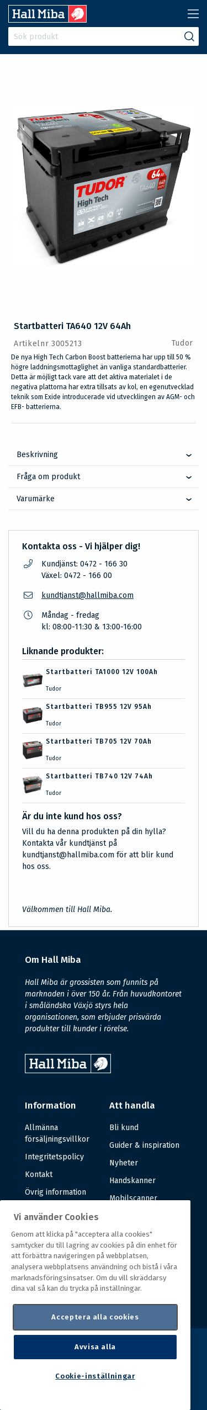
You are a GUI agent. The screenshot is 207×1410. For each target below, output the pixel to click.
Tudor (183, 343)
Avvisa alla (95, 1347)
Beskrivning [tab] (37, 454)
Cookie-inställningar (95, 1376)
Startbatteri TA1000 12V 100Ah (102, 672)
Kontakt (38, 1174)
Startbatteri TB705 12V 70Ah (99, 741)
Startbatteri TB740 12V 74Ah (99, 776)
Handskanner (132, 1180)
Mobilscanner (133, 1198)
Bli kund (124, 1127)
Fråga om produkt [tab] (48, 476)
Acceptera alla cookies (95, 1317)
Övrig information (55, 1192)
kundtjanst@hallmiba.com (87, 595)
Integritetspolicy (54, 1157)
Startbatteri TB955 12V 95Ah (99, 707)
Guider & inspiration (144, 1145)
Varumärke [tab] (36, 498)
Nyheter (123, 1163)
